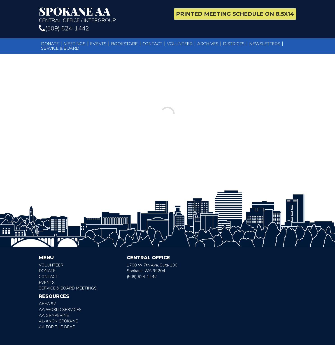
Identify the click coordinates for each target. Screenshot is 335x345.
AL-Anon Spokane (58, 322)
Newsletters (264, 44)
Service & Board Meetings (68, 289)
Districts (233, 44)
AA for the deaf (57, 328)
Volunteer (180, 44)
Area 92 (47, 304)
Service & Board (60, 48)
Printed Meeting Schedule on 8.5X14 (235, 14)
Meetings (74, 44)
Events (98, 44)
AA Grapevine (54, 316)
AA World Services (60, 310)
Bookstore (124, 44)
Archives (207, 44)
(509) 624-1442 (64, 28)
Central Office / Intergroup (101, 14)
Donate (50, 44)
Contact (152, 44)
